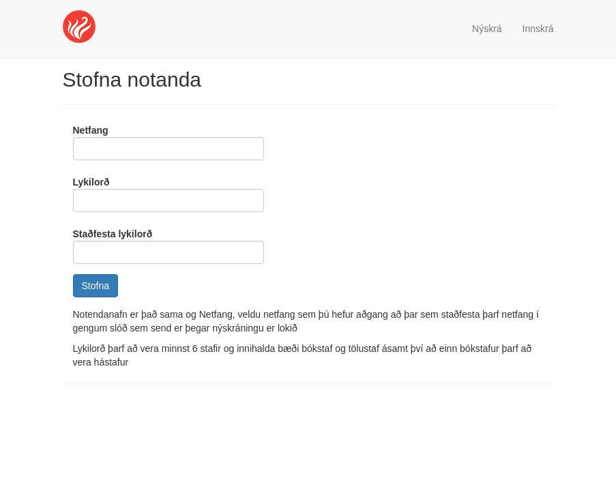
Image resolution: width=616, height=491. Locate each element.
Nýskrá (487, 28)
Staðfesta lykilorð (113, 233)
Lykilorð (91, 182)
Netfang (90, 130)
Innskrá (538, 28)
